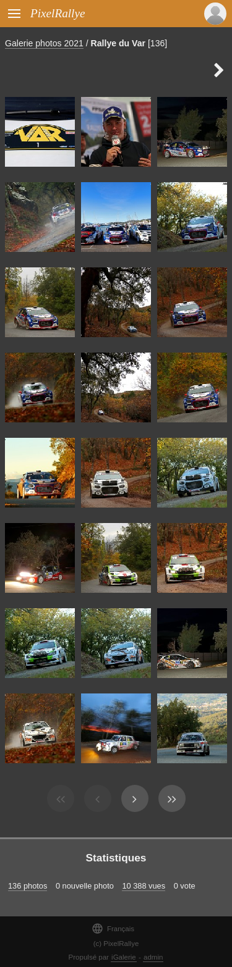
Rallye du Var (118, 43)
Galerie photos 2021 (44, 43)
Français (113, 928)
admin (153, 957)
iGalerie (123, 957)
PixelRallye (57, 13)
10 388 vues (143, 885)
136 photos (27, 885)
